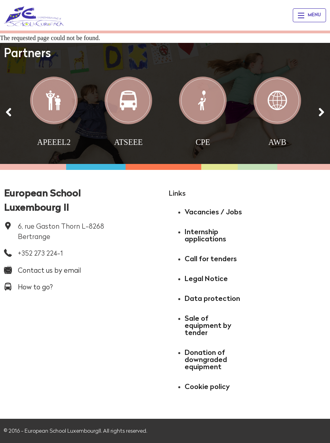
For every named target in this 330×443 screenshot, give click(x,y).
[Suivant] (321, 112)
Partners (27, 52)
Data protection (212, 298)
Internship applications (205, 235)
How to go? (35, 287)
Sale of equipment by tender (208, 325)
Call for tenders (211, 258)
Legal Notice (206, 278)
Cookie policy (207, 386)
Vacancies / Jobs (213, 211)
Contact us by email (49, 270)
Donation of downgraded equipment (206, 359)
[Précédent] (8, 112)
